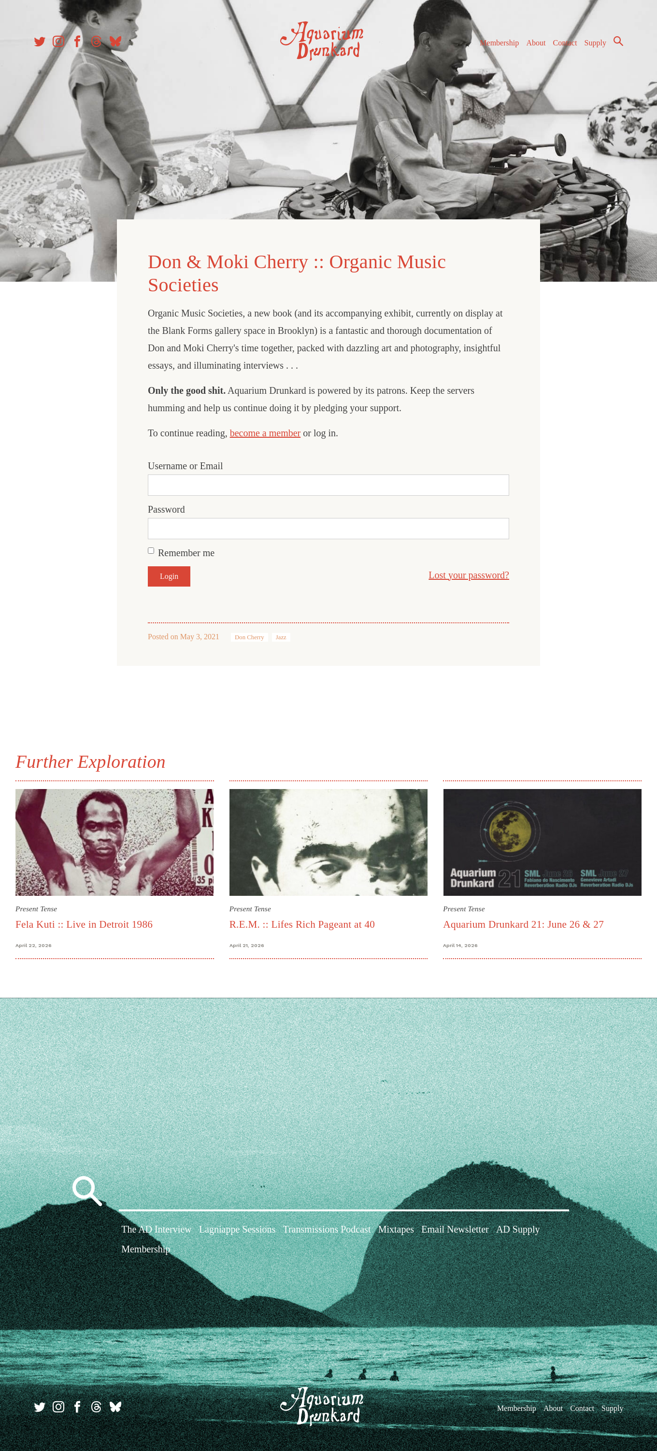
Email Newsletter (454, 1229)
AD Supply (518, 1229)
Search (618, 41)
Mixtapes (396, 1229)
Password (166, 509)
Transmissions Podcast (327, 1229)
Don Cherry (249, 637)
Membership (499, 43)
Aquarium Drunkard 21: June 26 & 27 (523, 924)
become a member (265, 433)
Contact (565, 43)
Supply (595, 43)
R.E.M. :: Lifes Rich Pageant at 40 (302, 924)
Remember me (186, 552)
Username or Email (185, 465)
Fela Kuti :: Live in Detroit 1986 (84, 924)
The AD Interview (156, 1229)
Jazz (281, 637)
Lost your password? (468, 575)
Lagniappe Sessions (237, 1229)
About (535, 43)
